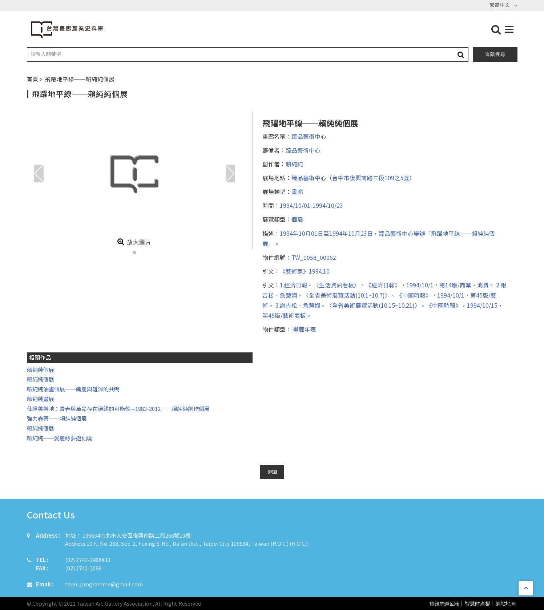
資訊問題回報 (444, 604)
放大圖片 (134, 241)
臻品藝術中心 (308, 136)
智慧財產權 (477, 604)
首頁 (33, 79)
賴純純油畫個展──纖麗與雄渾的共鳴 (73, 389)
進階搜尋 (495, 54)
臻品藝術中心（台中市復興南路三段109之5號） (353, 178)
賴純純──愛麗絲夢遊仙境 (59, 438)
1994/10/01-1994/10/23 (311, 205)
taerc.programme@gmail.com (104, 584)
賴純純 (294, 164)
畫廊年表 (303, 329)
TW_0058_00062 (313, 257)
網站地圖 (505, 604)
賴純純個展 (40, 369)
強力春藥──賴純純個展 (57, 418)
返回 (272, 471)
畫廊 (297, 191)
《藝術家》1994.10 (305, 271)
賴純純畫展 (40, 399)
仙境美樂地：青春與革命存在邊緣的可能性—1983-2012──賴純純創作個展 (118, 408)
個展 (297, 219)
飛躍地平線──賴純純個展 (80, 79)
